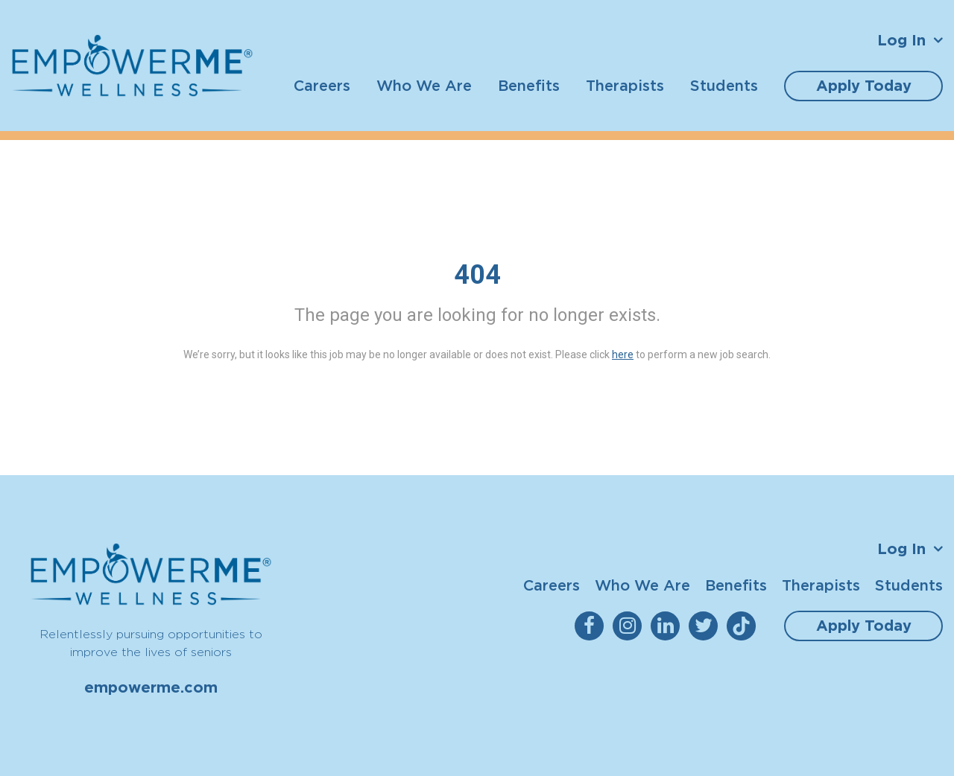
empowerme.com (151, 687)
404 (477, 274)
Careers (322, 85)
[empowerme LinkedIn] (668, 625)
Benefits (529, 85)
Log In (901, 40)
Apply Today (864, 85)
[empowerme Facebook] (592, 625)
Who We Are (424, 85)
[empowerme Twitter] (706, 625)
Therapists (625, 85)
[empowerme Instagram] (630, 625)
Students (724, 85)
